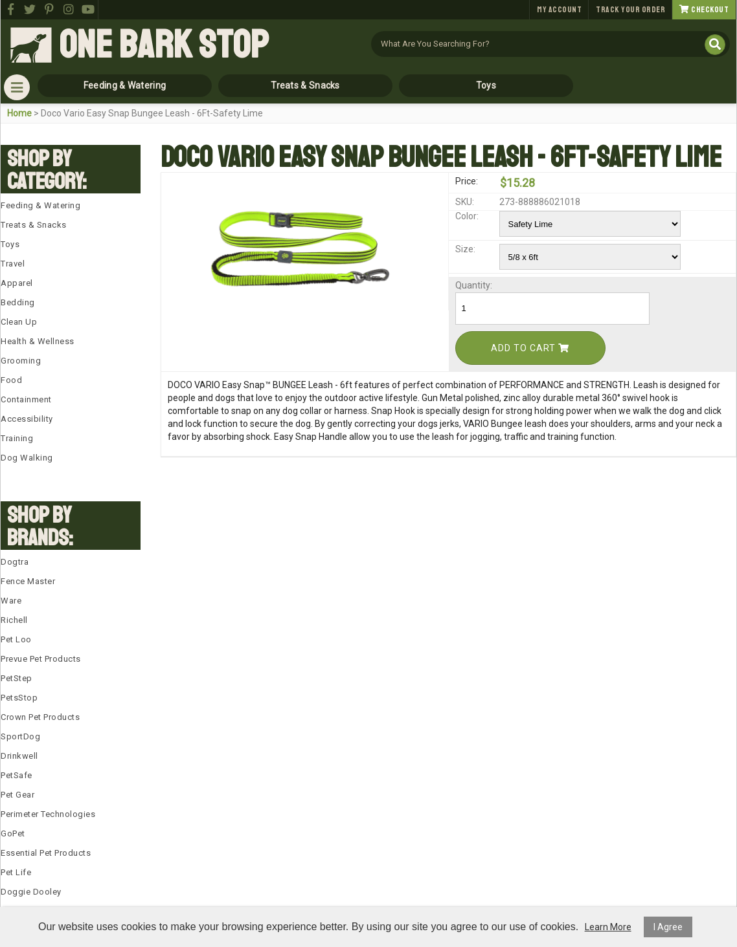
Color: (467, 216)
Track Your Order (630, 10)
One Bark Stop (164, 45)
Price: (466, 181)
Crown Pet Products (40, 717)
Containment (26, 399)
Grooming (21, 360)
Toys (486, 85)
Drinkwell (19, 756)
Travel (13, 263)
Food (11, 380)
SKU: (464, 202)
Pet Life (16, 872)
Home (19, 113)
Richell (14, 620)
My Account (559, 10)
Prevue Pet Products (41, 659)
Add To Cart (530, 348)
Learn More (608, 927)
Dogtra (14, 562)
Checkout (704, 10)
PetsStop (19, 697)
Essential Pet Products (46, 853)
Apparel (17, 283)
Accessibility (27, 419)
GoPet (13, 833)
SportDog (20, 736)
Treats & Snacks (305, 85)
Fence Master (28, 581)
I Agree (668, 927)
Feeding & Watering (125, 85)
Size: (465, 249)
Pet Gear (17, 795)
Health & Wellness (37, 341)
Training (17, 438)
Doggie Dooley (31, 892)
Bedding (18, 302)
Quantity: (473, 285)
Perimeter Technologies (48, 814)
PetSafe (16, 775)
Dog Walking (27, 458)
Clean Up (19, 322)
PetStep (16, 678)
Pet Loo (16, 639)
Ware (11, 600)
